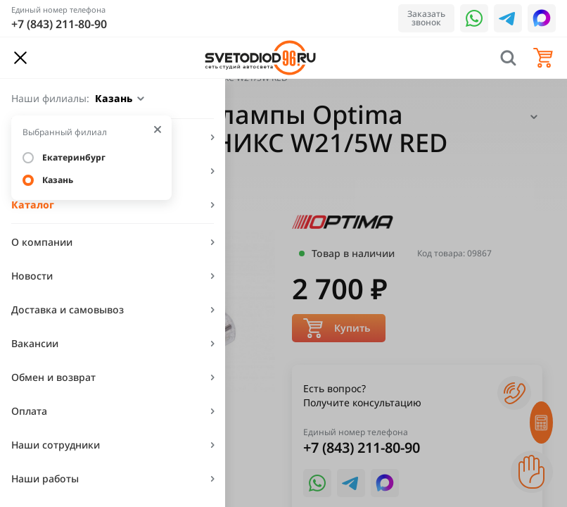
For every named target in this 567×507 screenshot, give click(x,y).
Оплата (29, 411)
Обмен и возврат (53, 377)
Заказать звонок (426, 18)
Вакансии (34, 343)
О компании (41, 242)
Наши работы (45, 478)
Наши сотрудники (55, 444)
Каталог (32, 204)
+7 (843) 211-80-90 (59, 24)
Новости (32, 275)
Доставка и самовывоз (67, 309)
